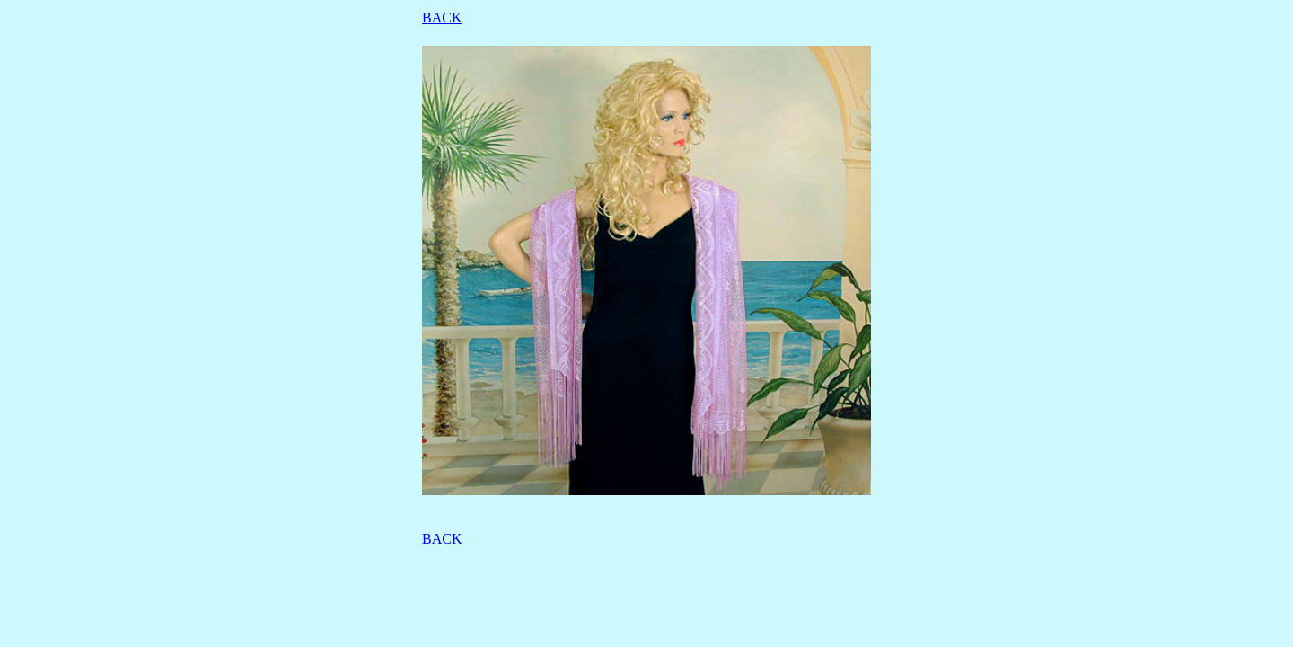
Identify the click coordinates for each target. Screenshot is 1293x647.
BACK (442, 17)
